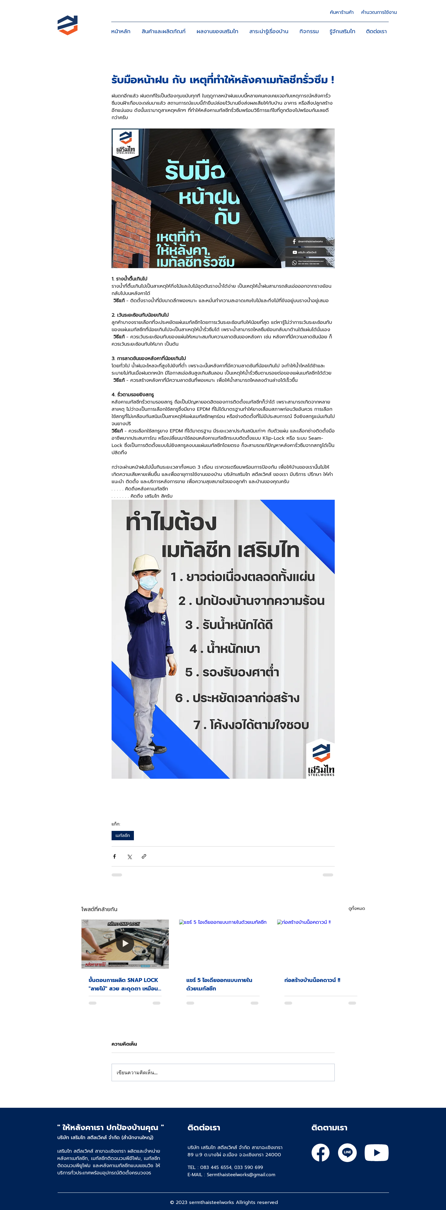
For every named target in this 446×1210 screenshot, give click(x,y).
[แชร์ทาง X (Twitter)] (129, 856)
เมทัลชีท (122, 835)
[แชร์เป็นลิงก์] (144, 856)
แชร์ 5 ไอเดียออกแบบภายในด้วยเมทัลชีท (219, 984)
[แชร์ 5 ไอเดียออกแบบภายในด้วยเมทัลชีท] (223, 944)
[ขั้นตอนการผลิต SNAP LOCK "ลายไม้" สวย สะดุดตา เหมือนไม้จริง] (125, 944)
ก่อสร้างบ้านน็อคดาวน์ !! (312, 980)
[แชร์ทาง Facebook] (114, 856)
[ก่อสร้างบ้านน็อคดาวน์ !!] (321, 944)
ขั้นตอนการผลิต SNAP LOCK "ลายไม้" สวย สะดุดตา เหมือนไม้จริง (123, 984)
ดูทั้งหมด (357, 908)
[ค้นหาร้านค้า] (342, 12)
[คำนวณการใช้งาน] (379, 12)
